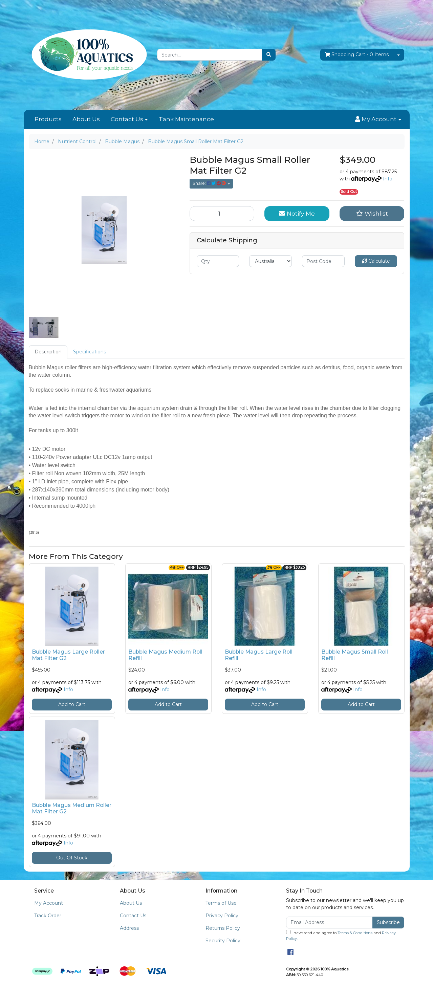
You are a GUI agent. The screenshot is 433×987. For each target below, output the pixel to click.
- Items (357, 54)
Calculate (376, 261)
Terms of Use (221, 903)
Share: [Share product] (210, 183)
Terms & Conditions (355, 932)
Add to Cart (71, 704)
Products (48, 119)
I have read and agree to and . (341, 935)
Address (129, 928)
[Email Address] (329, 922)
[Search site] (269, 55)
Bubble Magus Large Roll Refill (259, 655)
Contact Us (127, 119)
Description (48, 352)
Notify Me (297, 213)
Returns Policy (222, 928)
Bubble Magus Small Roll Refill (354, 655)
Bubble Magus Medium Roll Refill (165, 655)
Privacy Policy (221, 916)
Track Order (47, 916)
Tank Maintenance (186, 119)
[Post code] (323, 261)
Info (387, 179)
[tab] (48, 351)
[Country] (270, 261)
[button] (378, 119)
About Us (86, 119)
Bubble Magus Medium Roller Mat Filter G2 (71, 808)
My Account (48, 903)
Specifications (89, 352)
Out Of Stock (71, 858)
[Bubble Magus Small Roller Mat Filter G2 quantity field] (222, 213)
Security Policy (222, 941)
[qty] (218, 261)
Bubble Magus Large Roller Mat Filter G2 (68, 655)
